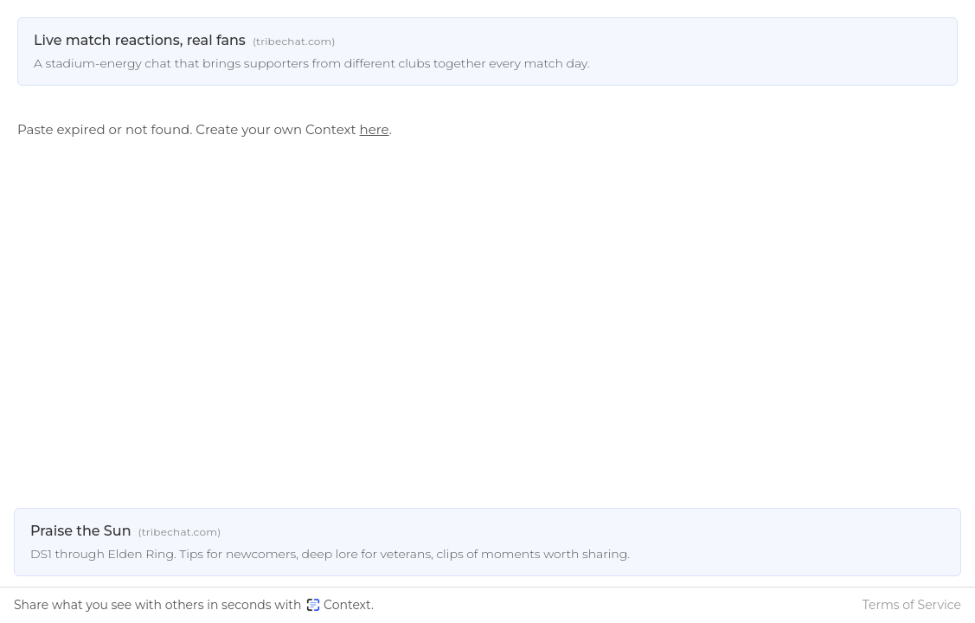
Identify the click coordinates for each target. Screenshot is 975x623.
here (374, 129)
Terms (912, 605)
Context (338, 605)
